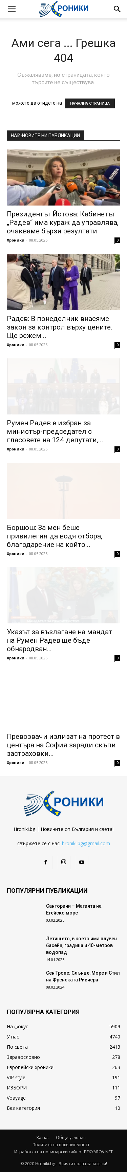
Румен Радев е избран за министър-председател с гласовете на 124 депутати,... (55, 431)
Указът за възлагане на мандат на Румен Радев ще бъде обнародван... (59, 640)
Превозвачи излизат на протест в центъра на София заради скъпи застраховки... (63, 745)
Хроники (15, 240)
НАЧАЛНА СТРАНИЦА (90, 103)
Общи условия (71, 1137)
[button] (11, 9)
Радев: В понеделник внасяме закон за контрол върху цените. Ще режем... (59, 327)
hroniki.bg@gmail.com (86, 843)
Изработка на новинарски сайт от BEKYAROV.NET (63, 1152)
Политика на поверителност (61, 1145)
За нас (42, 1137)
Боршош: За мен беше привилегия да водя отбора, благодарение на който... (54, 536)
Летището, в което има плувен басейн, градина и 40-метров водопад (81, 945)
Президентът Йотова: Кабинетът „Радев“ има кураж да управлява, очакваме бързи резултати (63, 222)
